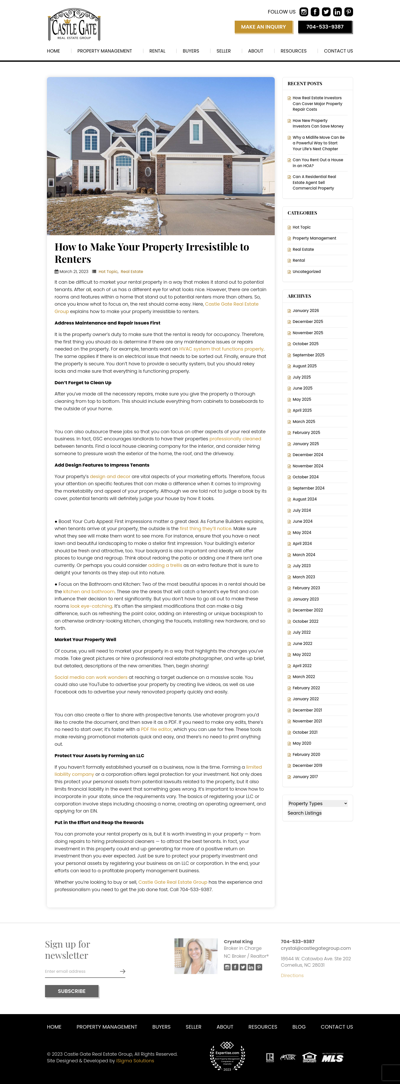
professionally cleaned (235, 438)
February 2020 (306, 754)
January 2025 (306, 443)
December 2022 (308, 610)
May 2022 (302, 654)
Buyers (191, 51)
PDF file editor (156, 729)
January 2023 (306, 599)
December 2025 (308, 321)
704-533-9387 (325, 26)
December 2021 (307, 710)
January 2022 (306, 699)
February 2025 (306, 432)
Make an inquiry (263, 26)
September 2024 (309, 488)
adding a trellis (165, 565)
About (255, 51)
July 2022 (302, 632)
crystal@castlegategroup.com (318, 948)
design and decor (110, 476)
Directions (294, 975)
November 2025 (308, 332)
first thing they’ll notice (205, 528)
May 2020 (302, 743)
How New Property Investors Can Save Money (318, 123)
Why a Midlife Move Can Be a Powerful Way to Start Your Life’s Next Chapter (319, 143)
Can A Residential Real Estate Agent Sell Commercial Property (314, 182)
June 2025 (303, 388)
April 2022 (302, 665)
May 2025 (302, 399)
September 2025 (309, 355)
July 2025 (302, 377)
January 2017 (305, 776)
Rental (157, 51)
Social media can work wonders (91, 677)
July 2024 (302, 510)
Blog (299, 1026)
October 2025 (306, 343)
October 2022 (306, 621)
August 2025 (305, 366)
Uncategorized (307, 271)
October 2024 (306, 477)
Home (53, 51)
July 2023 (302, 565)
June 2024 (303, 521)
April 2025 (302, 410)
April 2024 (302, 543)
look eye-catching (90, 606)
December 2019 (307, 765)
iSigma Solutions (135, 1060)
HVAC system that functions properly (221, 349)
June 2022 (302, 643)
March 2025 (304, 421)
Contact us (338, 51)
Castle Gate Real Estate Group (173, 882)
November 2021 (307, 721)
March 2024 (304, 554)
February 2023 (306, 588)
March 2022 (304, 676)
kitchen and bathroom (89, 591)
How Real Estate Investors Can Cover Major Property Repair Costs (317, 103)
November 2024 (308, 466)
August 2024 (305, 499)
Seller (224, 51)
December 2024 (308, 454)
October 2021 (305, 732)
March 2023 (304, 577)
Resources (294, 51)
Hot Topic (108, 272)
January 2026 (306, 310)
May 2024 (302, 532)
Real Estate (132, 272)
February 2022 (306, 688)
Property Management (105, 51)
